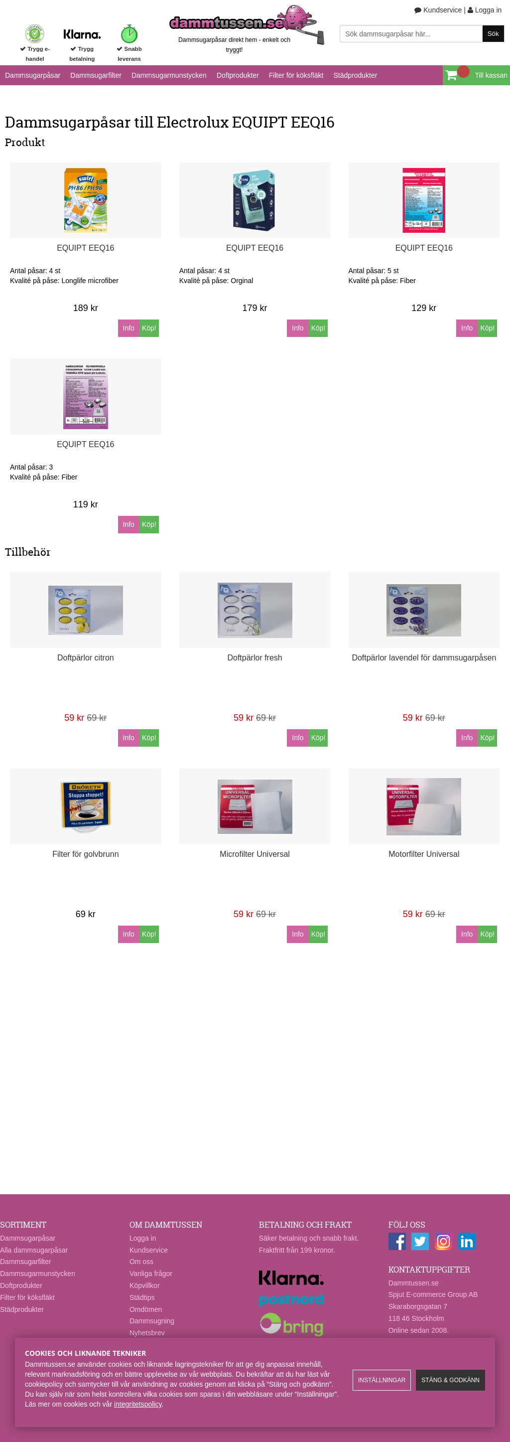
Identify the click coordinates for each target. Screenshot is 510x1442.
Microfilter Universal (254, 854)
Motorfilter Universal (423, 854)
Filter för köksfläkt (296, 75)
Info (128, 328)
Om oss (141, 1262)
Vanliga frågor (150, 1274)
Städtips (142, 1297)
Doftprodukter (238, 75)
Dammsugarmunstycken (169, 75)
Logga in (485, 10)
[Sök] (422, 33)
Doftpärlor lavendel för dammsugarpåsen (424, 657)
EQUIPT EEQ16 (85, 248)
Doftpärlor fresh (254, 657)
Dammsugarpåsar (32, 75)
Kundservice (438, 10)
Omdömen (145, 1309)
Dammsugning (151, 1321)
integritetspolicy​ (137, 1404)
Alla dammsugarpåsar (34, 1250)
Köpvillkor (144, 1285)
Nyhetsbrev (147, 1333)
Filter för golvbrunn (85, 854)
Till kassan (491, 75)
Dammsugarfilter (96, 75)
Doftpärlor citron (85, 657)
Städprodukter (355, 75)
